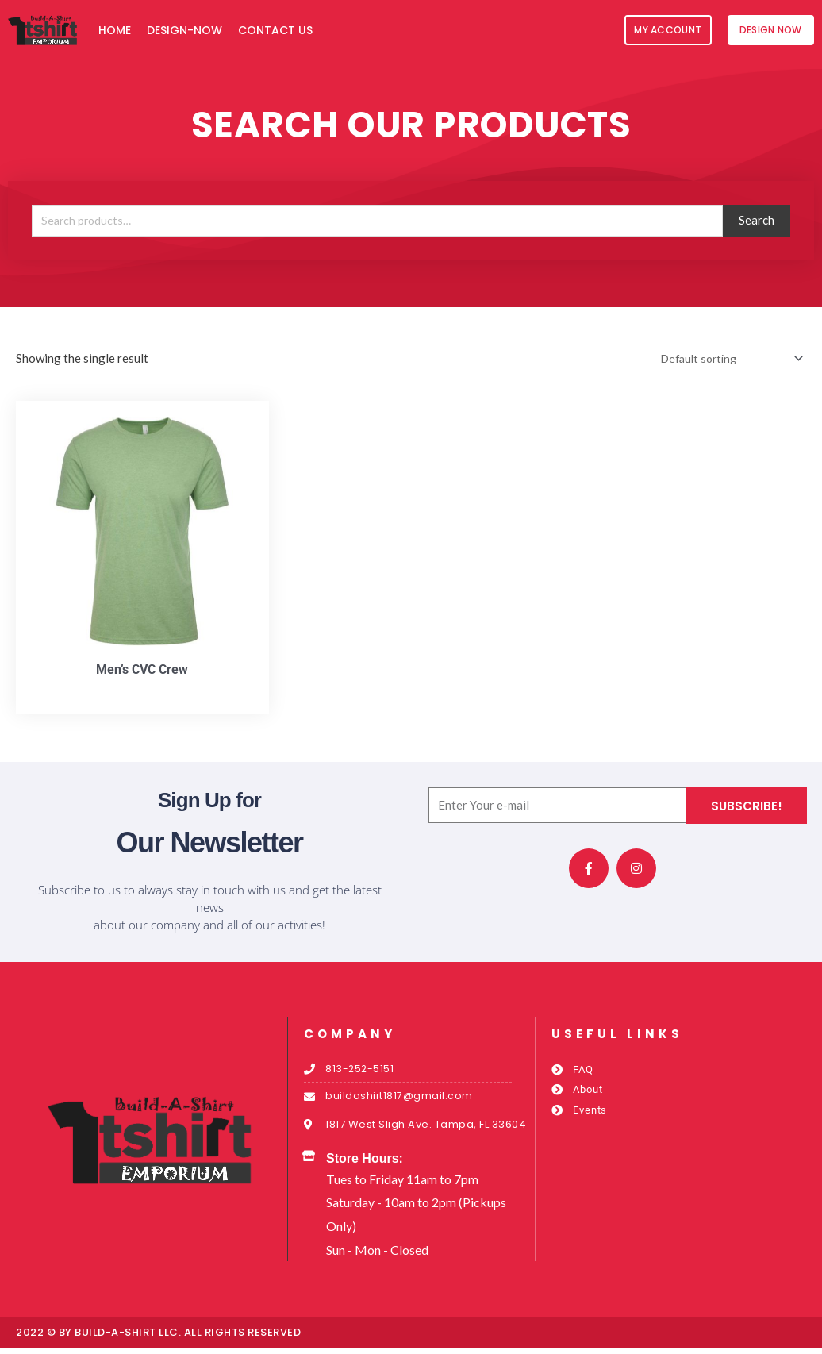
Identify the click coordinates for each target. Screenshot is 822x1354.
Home (114, 30)
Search (756, 220)
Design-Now (184, 30)
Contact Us (275, 30)
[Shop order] (724, 359)
